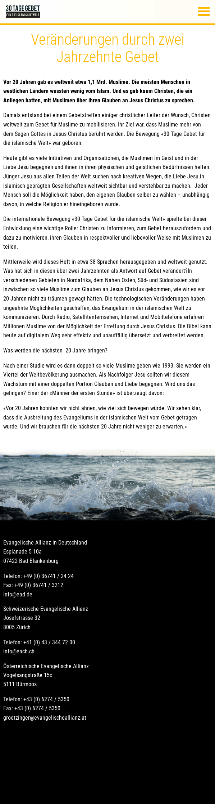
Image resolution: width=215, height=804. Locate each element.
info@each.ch (19, 651)
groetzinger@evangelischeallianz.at (44, 717)
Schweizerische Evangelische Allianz (45, 608)
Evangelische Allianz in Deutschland (45, 542)
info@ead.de (17, 594)
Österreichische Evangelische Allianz (46, 666)
